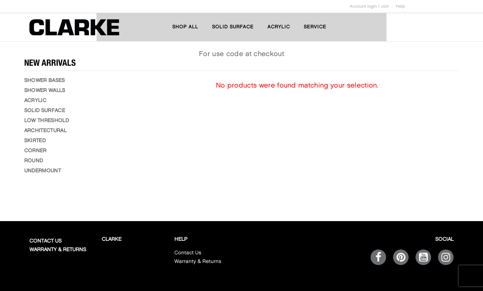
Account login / (365, 6)
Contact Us (45, 241)
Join (385, 6)
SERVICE (315, 27)
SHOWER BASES (44, 80)
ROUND (33, 160)
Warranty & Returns (57, 249)
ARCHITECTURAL (45, 130)
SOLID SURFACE (233, 27)
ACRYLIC (278, 27)
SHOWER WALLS (44, 90)
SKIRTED (35, 140)
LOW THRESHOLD (46, 120)
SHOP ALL (185, 27)
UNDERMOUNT (42, 171)
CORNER (35, 150)
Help (400, 6)
